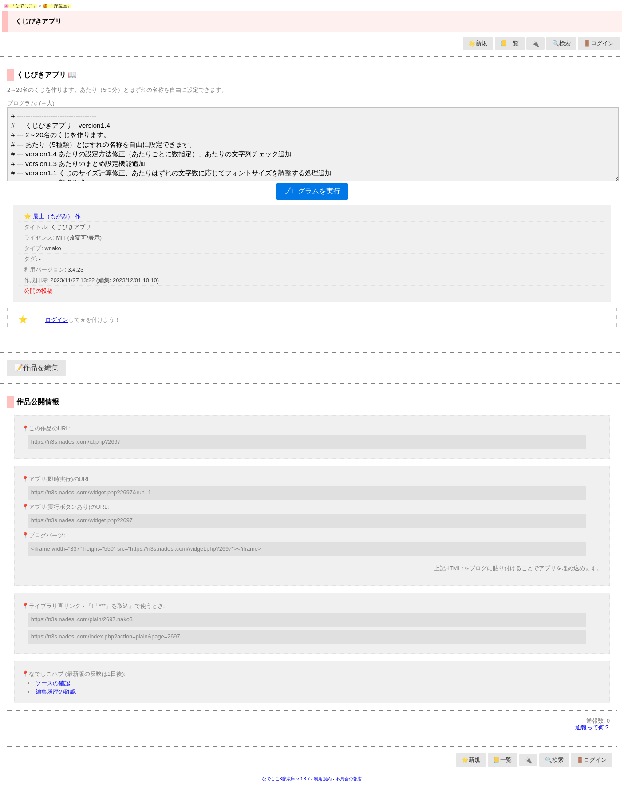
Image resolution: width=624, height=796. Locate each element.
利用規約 (323, 778)
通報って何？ (592, 727)
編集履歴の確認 (56, 691)
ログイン (56, 319)
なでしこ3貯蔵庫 (279, 778)
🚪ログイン (599, 43)
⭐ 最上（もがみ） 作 (52, 216)
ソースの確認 (53, 683)
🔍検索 (561, 43)
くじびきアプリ (38, 21)
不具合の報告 (349, 778)
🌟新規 (478, 43)
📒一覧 (509, 43)
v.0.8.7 (303, 778)
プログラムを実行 (312, 191)
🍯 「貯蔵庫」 (57, 6)
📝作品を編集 (36, 367)
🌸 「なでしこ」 (20, 6)
